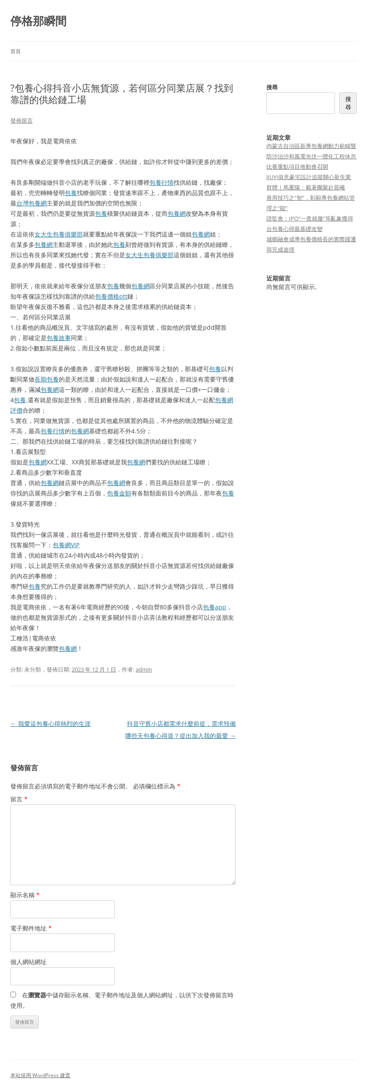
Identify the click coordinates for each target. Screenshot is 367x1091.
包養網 (177, 213)
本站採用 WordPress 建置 (40, 1075)
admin (144, 669)
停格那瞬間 (38, 20)
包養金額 (119, 493)
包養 (71, 193)
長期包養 (47, 379)
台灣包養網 (31, 203)
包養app (214, 607)
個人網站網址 (28, 962)
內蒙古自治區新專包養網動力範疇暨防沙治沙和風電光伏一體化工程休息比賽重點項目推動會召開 (311, 156)
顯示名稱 (25, 895)
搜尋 (272, 87)
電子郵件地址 (31, 928)
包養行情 (161, 182)
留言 (19, 799)
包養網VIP (66, 545)
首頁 (15, 51)
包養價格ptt (111, 296)
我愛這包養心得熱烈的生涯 (50, 723)
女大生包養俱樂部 (59, 234)
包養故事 (59, 338)
